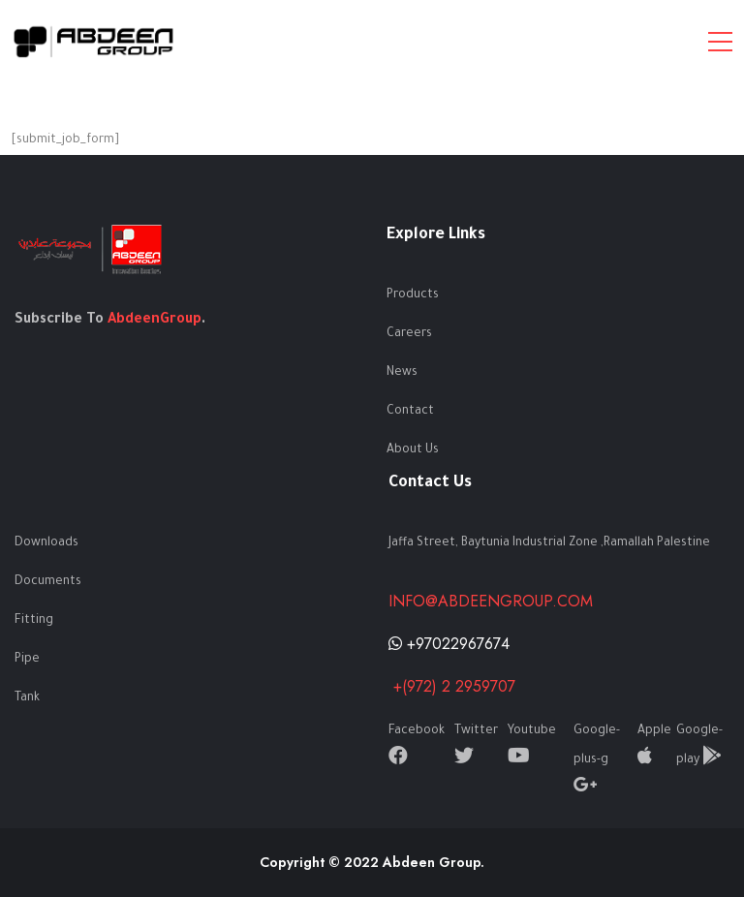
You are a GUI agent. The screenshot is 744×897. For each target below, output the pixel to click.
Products (413, 295)
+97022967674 (449, 644)
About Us (413, 450)
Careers (409, 334)
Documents (48, 582)
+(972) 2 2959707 (451, 686)
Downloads (46, 543)
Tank (27, 698)
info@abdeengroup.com (490, 601)
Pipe (27, 659)
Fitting (34, 621)
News (402, 373)
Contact (410, 411)
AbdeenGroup (155, 320)
